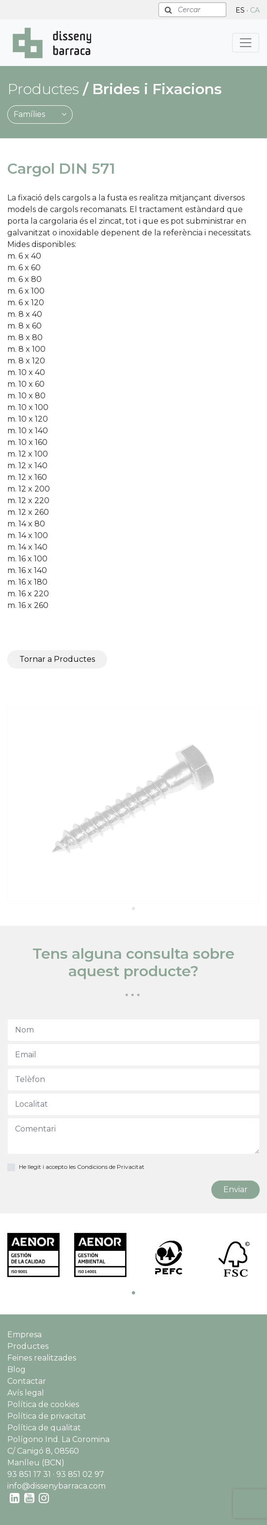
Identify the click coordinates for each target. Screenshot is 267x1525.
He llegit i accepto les (81, 1166)
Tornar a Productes (57, 659)
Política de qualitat (44, 1427)
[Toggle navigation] (245, 42)
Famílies (40, 114)
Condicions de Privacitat (110, 1166)
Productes (27, 1346)
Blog (16, 1369)
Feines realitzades (41, 1357)
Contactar (26, 1381)
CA (255, 10)
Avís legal (25, 1392)
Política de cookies (43, 1404)
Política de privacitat (46, 1416)
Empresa (24, 1334)
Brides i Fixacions (157, 89)
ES (240, 10)
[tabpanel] (133, 804)
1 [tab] (134, 908)
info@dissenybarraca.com (56, 1486)
